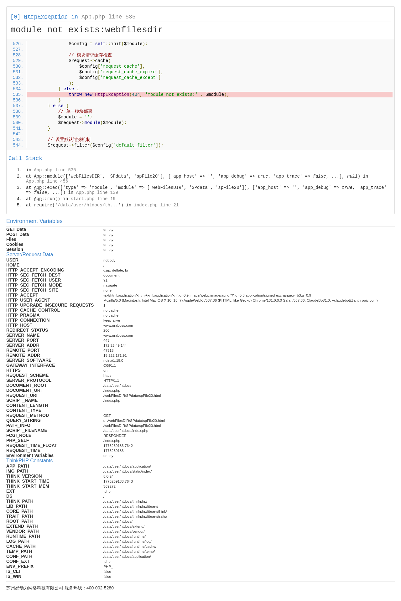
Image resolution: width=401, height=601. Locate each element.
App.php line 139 (97, 192)
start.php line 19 (93, 198)
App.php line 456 (47, 181)
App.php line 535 (108, 17)
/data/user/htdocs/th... (88, 205)
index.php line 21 (156, 205)
